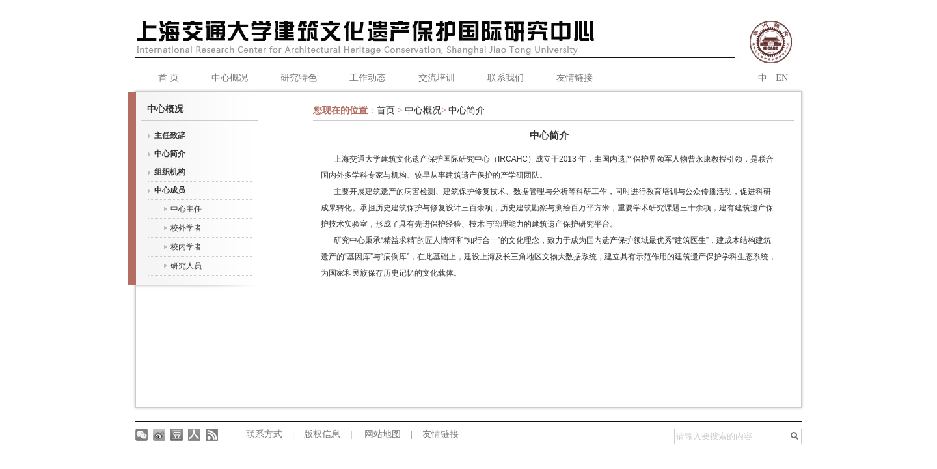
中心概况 (229, 78)
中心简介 (169, 153)
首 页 (168, 78)
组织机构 (169, 172)
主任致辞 (169, 135)
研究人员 (186, 265)
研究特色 (298, 78)
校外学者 (186, 228)
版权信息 (322, 434)
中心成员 (169, 190)
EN (782, 78)
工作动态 (367, 78)
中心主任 (186, 209)
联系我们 (505, 78)
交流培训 (436, 78)
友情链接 (574, 78)
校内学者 (186, 246)
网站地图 (382, 434)
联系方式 (264, 434)
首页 (387, 110)
